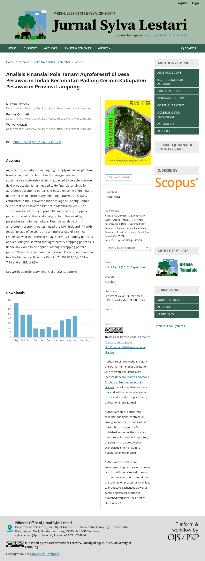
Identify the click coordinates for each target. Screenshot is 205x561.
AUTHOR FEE (166, 124)
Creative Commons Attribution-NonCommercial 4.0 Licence (127, 382)
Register (182, 3)
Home (12, 48)
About (103, 48)
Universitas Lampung (44, 554)
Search (188, 48)
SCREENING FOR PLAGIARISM (168, 115)
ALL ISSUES (164, 307)
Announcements (77, 48)
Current (30, 48)
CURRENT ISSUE (168, 314)
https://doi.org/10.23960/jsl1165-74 (37, 142)
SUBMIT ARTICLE (168, 300)
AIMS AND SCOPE (169, 72)
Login (195, 3)
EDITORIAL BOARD (169, 91)
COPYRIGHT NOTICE (170, 105)
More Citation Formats (121, 248)
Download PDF (120, 177)
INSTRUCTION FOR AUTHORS (170, 82)
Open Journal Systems (169, 326)
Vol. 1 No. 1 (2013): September (52, 62)
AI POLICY (163, 131)
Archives (50, 48)
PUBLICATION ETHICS (171, 98)
